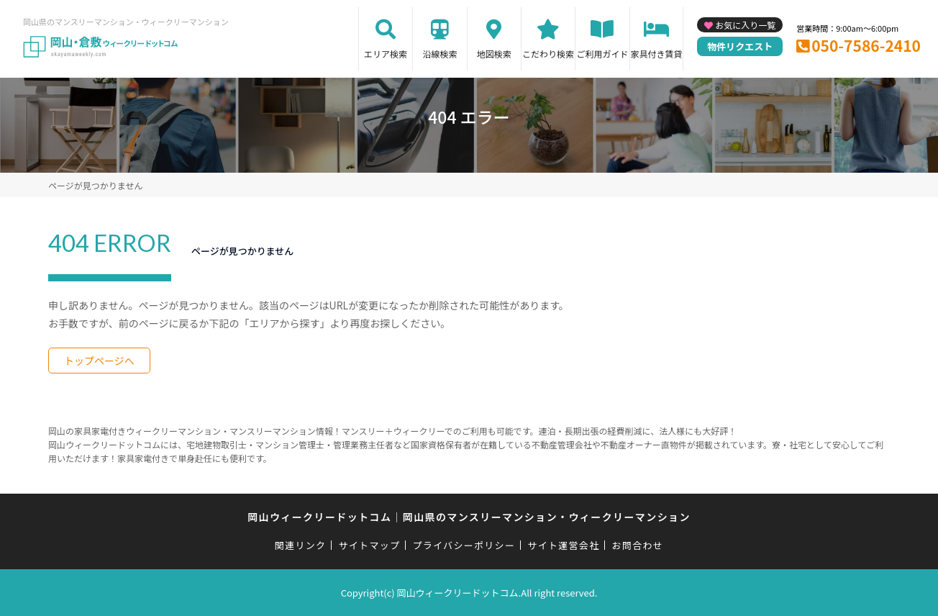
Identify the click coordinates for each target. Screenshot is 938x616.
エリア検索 (385, 53)
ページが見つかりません (95, 185)
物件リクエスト (740, 46)
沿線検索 (439, 53)
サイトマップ (370, 545)
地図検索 (494, 53)
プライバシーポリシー (463, 545)
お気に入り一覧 (745, 25)
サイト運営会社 (563, 545)
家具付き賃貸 (656, 53)
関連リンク (301, 545)
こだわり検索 (548, 53)
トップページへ (99, 360)
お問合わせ (638, 545)
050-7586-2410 (866, 45)
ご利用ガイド (602, 53)
